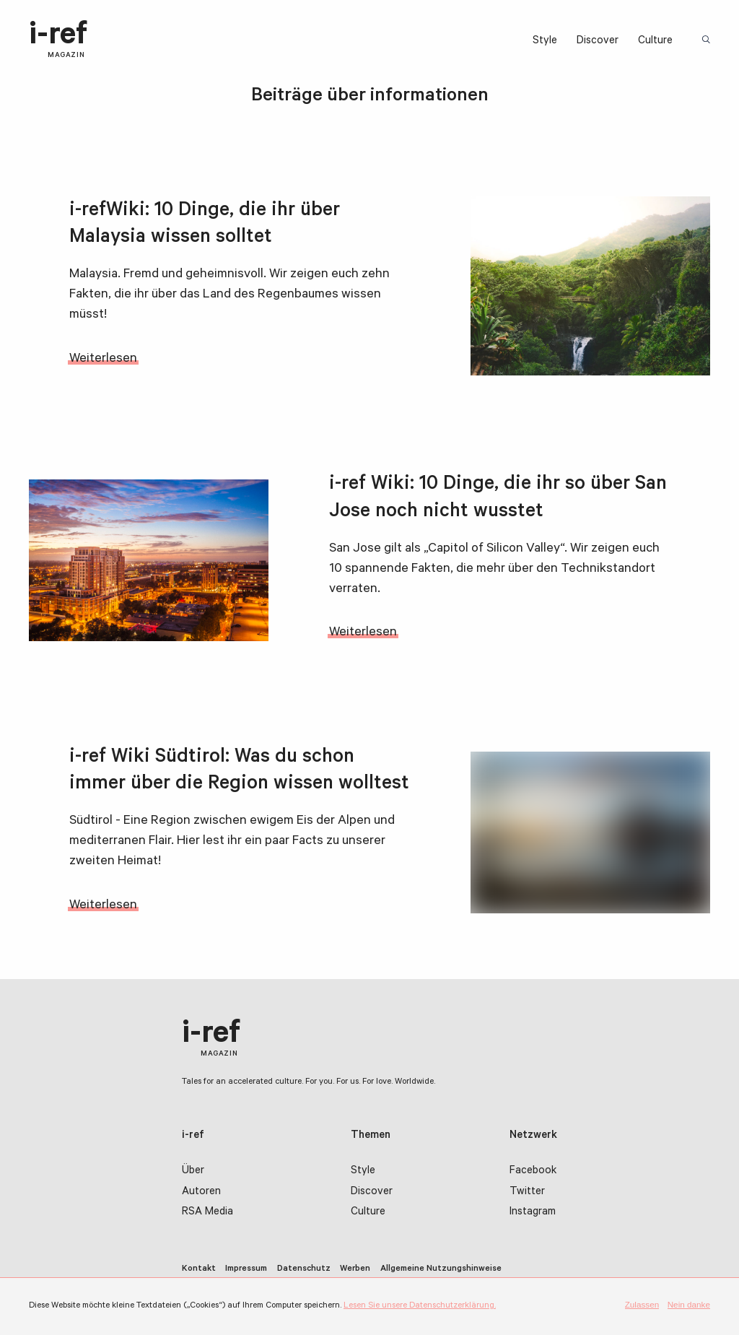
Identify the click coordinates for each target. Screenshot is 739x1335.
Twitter (527, 1192)
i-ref (58, 40)
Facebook (533, 1171)
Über (193, 1171)
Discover (597, 41)
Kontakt (199, 1269)
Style (545, 41)
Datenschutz (304, 1269)
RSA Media (207, 1213)
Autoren (201, 1192)
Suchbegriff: (707, 41)
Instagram (533, 1213)
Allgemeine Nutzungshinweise (441, 1269)
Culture (655, 41)
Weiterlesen (103, 359)
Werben (355, 1269)
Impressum (246, 1269)
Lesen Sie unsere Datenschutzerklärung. (420, 1306)
